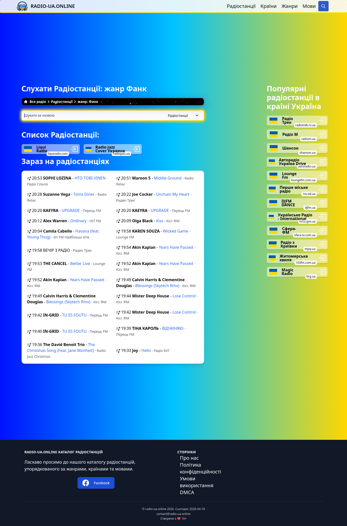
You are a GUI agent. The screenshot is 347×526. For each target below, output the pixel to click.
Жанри (290, 6)
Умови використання (197, 482)
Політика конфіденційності (200, 468)
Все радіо (35, 101)
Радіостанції (241, 6)
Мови (309, 6)
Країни (268, 6)
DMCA (187, 492)
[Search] (323, 6)
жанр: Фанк (87, 101)
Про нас (189, 458)
